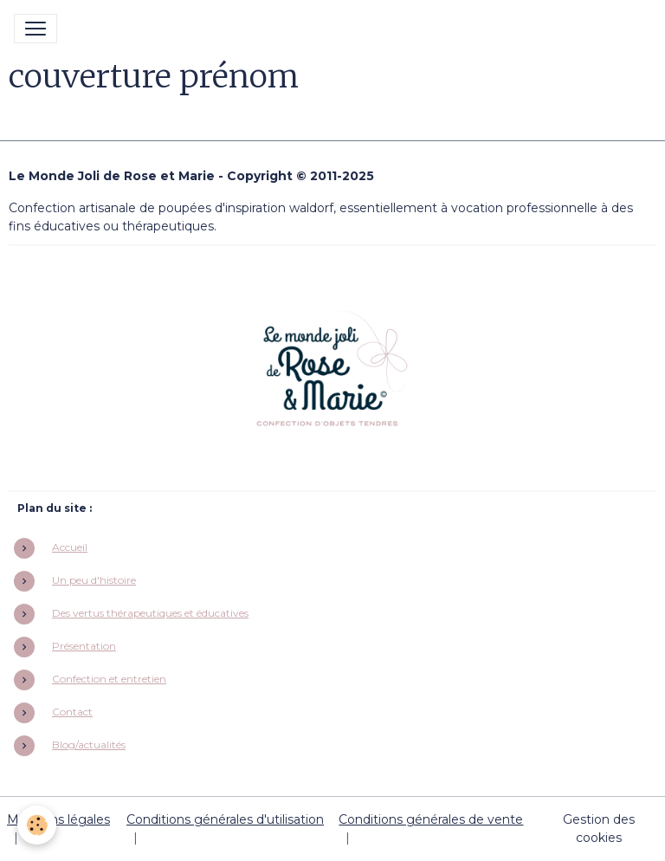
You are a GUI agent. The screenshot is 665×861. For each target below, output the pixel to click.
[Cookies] (36, 825)
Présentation (84, 645)
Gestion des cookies (599, 828)
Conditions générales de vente (431, 819)
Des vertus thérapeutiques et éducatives (150, 612)
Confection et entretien (109, 678)
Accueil (69, 547)
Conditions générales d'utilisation (225, 819)
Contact (72, 711)
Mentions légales (58, 819)
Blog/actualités (89, 744)
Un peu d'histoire (94, 579)
